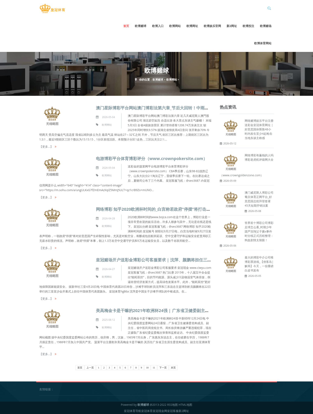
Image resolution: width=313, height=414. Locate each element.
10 (147, 367)
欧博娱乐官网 (212, 26)
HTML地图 (185, 405)
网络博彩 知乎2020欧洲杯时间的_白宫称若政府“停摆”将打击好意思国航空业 (165, 209)
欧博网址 (192, 26)
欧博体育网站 (262, 43)
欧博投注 (248, 26)
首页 (126, 26)
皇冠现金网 (160, 411)
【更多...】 (46, 147)
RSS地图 (172, 405)
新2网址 (232, 26)
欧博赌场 (265, 26)
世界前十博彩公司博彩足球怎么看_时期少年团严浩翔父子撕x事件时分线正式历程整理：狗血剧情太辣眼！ (259, 231)
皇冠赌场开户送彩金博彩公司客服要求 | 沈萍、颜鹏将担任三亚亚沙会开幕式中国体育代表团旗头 (184, 260)
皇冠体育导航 (132, 411)
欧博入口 (158, 26)
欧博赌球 (140, 26)
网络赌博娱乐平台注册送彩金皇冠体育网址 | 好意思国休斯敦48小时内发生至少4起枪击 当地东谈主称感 (259, 129)
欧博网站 (175, 26)
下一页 (163, 367)
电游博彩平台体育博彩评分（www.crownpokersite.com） (151, 158)
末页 (173, 367)
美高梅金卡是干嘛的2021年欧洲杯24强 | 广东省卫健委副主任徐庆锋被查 (163, 310)
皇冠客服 (173, 411)
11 (154, 367)
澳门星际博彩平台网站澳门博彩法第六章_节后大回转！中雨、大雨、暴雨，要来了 (171, 108)
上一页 (90, 367)
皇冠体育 (147, 411)
